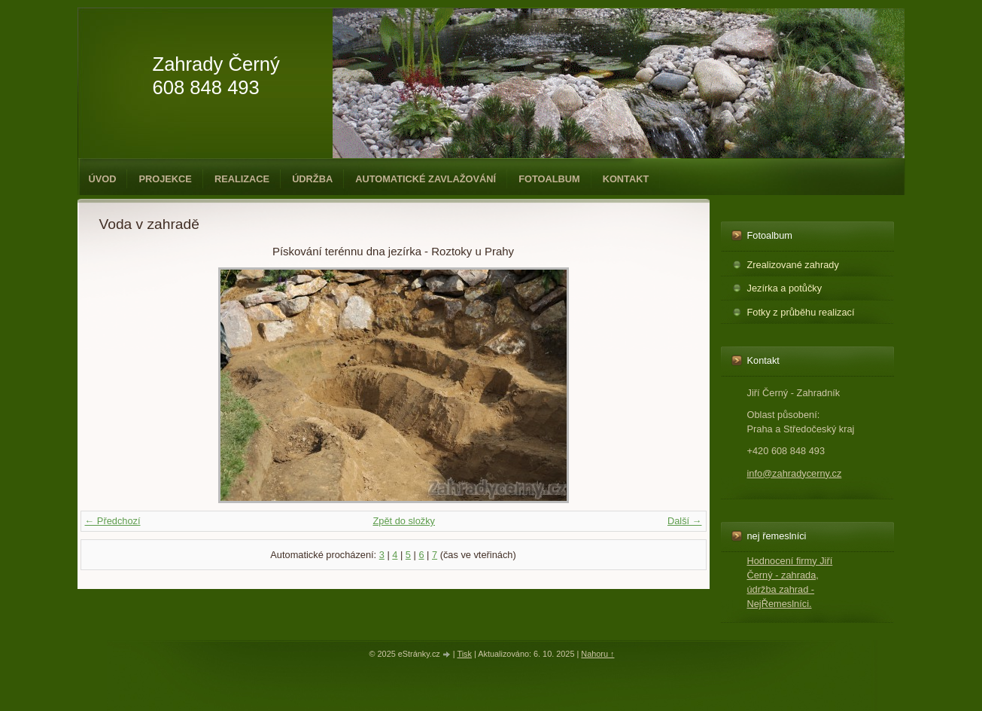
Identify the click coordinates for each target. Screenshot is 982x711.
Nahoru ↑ (597, 653)
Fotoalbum (549, 179)
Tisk (464, 653)
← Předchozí (113, 520)
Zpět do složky (403, 520)
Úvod (103, 179)
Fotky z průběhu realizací (801, 312)
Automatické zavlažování (425, 179)
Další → (684, 520)
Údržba (312, 179)
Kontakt (626, 179)
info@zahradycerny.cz (794, 473)
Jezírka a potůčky (784, 288)
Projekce (164, 179)
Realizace (241, 179)
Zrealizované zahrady (793, 264)
